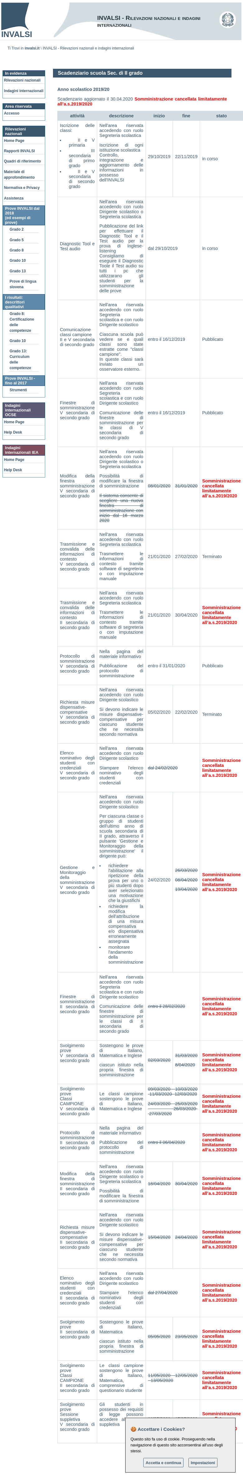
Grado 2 (17, 229)
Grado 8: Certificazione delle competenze (22, 322)
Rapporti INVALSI (19, 151)
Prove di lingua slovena (23, 284)
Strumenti (18, 390)
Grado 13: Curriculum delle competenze (20, 359)
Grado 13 (18, 271)
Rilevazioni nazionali (22, 80)
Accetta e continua (163, 1462)
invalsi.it (32, 48)
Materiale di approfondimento (19, 175)
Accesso (11, 113)
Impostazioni (203, 1462)
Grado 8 (17, 250)
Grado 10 (18, 260)
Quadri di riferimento (22, 161)
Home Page (14, 141)
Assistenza (14, 198)
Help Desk (13, 432)
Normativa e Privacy (22, 188)
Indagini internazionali (24, 91)
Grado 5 (17, 240)
